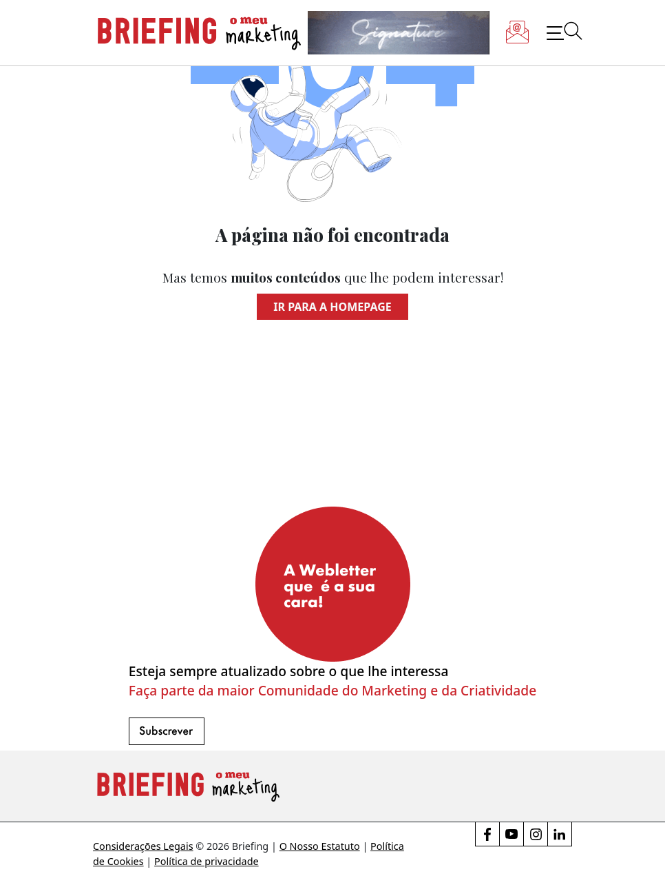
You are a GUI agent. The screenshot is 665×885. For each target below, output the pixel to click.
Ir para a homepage (332, 306)
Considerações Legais (143, 846)
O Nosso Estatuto (319, 846)
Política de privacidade (206, 861)
